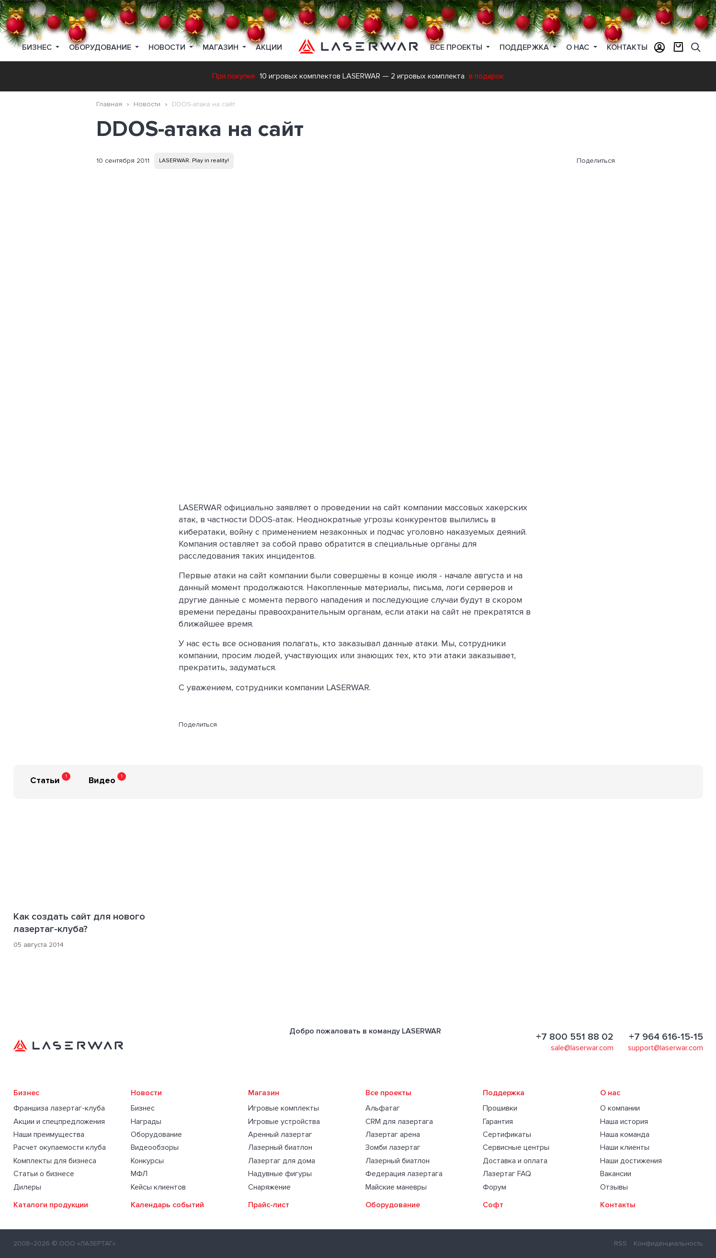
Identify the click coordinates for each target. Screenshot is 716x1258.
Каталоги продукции (50, 1205)
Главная (109, 104)
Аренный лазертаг (280, 1134)
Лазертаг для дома (281, 1161)
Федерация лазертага (404, 1174)
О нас (578, 47)
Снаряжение (269, 1187)
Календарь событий (167, 1205)
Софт (493, 1205)
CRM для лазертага (399, 1121)
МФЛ (139, 1174)
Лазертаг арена (392, 1134)
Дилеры (27, 1187)
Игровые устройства (284, 1121)
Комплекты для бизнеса (54, 1161)
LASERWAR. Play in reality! (194, 160)
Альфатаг (382, 1108)
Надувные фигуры (280, 1174)
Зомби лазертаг (393, 1147)
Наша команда (624, 1134)
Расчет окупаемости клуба (59, 1147)
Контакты (627, 47)
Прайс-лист (268, 1205)
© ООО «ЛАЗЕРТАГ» (83, 1243)
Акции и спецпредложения (59, 1121)
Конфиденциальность (668, 1243)
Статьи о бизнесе (43, 1174)
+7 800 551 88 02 (575, 1037)
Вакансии (615, 1174)
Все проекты (388, 1093)
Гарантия (498, 1121)
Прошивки (500, 1108)
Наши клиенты (624, 1147)
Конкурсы (147, 1161)
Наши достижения (631, 1161)
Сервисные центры (516, 1147)
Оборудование (101, 47)
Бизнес (38, 47)
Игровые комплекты (283, 1108)
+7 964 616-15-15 (666, 1037)
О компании (620, 1108)
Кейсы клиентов (158, 1187)
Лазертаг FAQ (507, 1174)
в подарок (486, 76)
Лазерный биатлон (280, 1147)
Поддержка (525, 47)
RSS (620, 1243)
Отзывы (614, 1187)
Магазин (221, 47)
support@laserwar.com (665, 1048)
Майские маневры (396, 1187)
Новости (167, 47)
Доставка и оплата (515, 1161)
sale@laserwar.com (582, 1048)
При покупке (233, 76)
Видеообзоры (155, 1147)
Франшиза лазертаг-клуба (59, 1108)
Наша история (624, 1121)
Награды (146, 1121)
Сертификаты (507, 1134)
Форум (494, 1187)
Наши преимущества (48, 1134)
